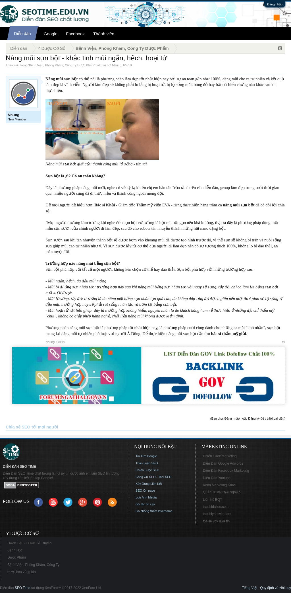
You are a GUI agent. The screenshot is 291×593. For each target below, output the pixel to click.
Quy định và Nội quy (275, 588)
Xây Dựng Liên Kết (149, 483)
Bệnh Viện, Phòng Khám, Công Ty (33, 565)
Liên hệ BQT (212, 500)
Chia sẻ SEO (18, 427)
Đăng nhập (274, 4)
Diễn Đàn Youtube (216, 478)
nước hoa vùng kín (21, 572)
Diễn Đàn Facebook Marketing (226, 471)
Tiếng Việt (249, 588)
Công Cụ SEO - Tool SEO (154, 477)
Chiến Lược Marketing (220, 456)
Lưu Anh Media (146, 497)
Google (50, 33)
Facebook (75, 33)
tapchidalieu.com (215, 507)
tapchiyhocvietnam (217, 514)
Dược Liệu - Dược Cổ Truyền (29, 543)
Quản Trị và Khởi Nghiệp (221, 492)
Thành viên (103, 33)
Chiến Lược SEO (147, 470)
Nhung (116, 65)
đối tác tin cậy (145, 504)
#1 (283, 342)
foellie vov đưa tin (216, 521)
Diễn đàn (22, 33)
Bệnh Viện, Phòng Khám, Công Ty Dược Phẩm (61, 65)
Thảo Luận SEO (147, 463)
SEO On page (145, 490)
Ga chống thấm (146, 511)
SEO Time (22, 588)
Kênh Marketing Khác (219, 485)
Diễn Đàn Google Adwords (223, 463)
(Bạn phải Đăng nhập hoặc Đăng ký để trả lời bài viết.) (247, 418)
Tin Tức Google (146, 456)
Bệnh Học (14, 550)
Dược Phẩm (16, 557)
